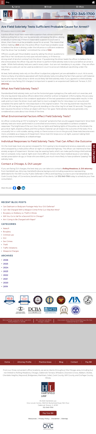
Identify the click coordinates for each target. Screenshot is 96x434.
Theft (5, 245)
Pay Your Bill (48, 413)
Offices (80, 7)
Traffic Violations (10, 248)
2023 (4, 271)
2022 (4, 275)
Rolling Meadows (79, 17)
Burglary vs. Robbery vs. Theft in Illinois (20, 213)
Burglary (7, 232)
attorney (5, 84)
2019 (4, 286)
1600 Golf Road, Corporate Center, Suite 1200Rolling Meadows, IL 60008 (17, 321)
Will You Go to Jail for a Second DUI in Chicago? (23, 216)
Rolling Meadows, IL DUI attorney (77, 169)
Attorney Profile (24, 362)
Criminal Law (8, 235)
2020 (4, 283)
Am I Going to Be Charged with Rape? (19, 220)
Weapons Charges (11, 251)
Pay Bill (88, 362)
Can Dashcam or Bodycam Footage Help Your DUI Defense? (29, 207)
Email (48, 7)
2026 (4, 260)
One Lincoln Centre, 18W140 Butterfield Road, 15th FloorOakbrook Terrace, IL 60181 (75, 321)
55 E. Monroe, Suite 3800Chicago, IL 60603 (43, 321)
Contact (74, 362)
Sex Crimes (7, 241)
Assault (6, 228)
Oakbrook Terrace (62, 17)
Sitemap (64, 419)
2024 (4, 268)
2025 (4, 264)
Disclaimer (55, 419)
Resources (32, 419)
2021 (4, 279)
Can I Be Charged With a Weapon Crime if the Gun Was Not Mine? (31, 210)
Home (7, 362)
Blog (61, 362)
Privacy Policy (43, 419)
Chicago (91, 17)
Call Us (16, 7)
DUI (23, 31)
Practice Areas (45, 362)
